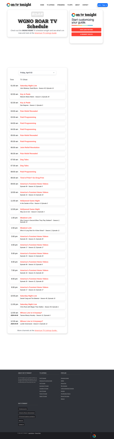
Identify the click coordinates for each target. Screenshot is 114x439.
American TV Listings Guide (46, 33)
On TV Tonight (43, 378)
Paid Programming (28, 117)
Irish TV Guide (43, 391)
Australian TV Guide (44, 386)
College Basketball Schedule (67, 388)
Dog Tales (24, 160)
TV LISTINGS (50, 5)
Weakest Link (26, 218)
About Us (21, 420)
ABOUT (77, 5)
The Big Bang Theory (65, 393)
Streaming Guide (65, 378)
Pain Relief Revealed (29, 111)
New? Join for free (86, 29)
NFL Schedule (64, 386)
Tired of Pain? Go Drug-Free (32, 178)
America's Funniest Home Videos (34, 184)
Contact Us (21, 424)
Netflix (62, 380)
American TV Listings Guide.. (46, 330)
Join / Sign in (102, 5)
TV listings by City (23, 409)
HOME (42, 5)
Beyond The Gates (65, 396)
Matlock (63, 399)
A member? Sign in (86, 34)
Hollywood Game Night (30, 201)
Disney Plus (63, 383)
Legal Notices (31, 433)
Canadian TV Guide (44, 388)
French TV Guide (43, 393)
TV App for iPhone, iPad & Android (26, 412)
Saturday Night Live (28, 86)
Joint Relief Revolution (30, 147)
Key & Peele (25, 94)
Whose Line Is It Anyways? (31, 321)
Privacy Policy (38, 433)
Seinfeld (63, 391)
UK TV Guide (42, 383)
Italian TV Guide (43, 396)
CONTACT (85, 5)
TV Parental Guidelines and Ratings (27, 416)
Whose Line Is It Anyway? (31, 313)
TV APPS (70, 5)
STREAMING (61, 5)
